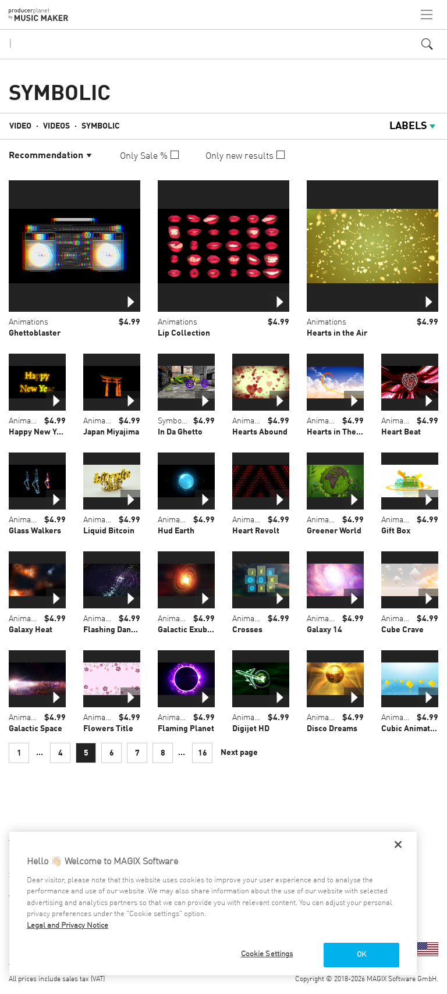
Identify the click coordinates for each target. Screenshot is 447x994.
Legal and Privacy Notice (67, 925)
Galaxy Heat (30, 630)
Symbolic (100, 126)
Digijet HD (250, 729)
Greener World (334, 531)
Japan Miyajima (111, 432)
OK (361, 955)
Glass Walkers (35, 531)
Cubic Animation (411, 729)
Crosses (247, 630)
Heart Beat (401, 432)
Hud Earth (176, 531)
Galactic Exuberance (195, 630)
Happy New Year (39, 432)
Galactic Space (35, 729)
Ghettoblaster (35, 333)
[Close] (398, 844)
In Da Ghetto (180, 432)
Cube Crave (402, 630)
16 (202, 753)
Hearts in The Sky (339, 432)
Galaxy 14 (324, 630)
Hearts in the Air (337, 333)
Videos (56, 126)
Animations (28, 322)
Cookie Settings (267, 954)
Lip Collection (184, 333)
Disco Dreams (332, 729)
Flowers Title (108, 729)
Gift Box (395, 531)
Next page (239, 753)
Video (20, 126)
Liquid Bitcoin (108, 531)
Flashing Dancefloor (120, 630)
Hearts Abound (260, 432)
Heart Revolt (255, 531)
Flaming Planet (186, 729)
